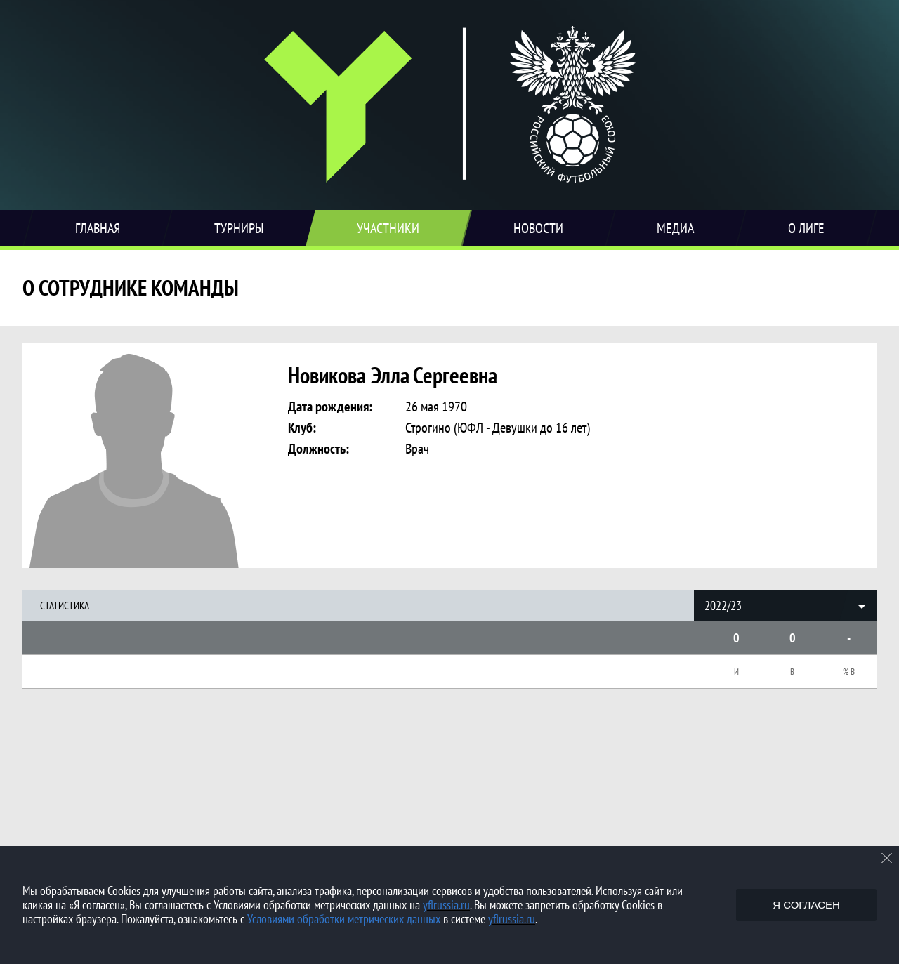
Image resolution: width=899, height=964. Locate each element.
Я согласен (806, 905)
